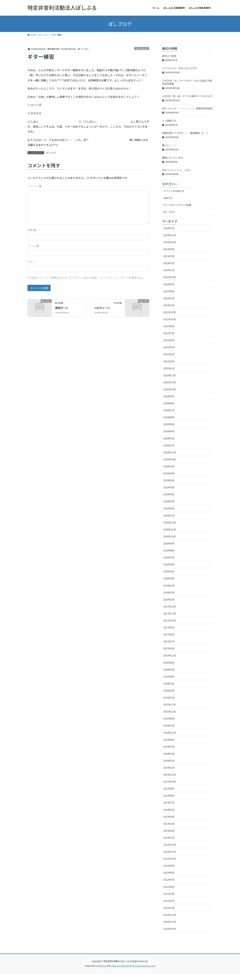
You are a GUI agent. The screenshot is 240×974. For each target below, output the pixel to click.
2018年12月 (169, 522)
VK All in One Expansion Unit (142, 965)
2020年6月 (168, 417)
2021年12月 (169, 312)
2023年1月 (168, 270)
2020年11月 (169, 382)
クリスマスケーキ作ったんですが (179, 68)
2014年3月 (168, 753)
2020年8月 (168, 403)
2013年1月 (168, 837)
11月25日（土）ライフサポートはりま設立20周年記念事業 (187, 82)
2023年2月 (168, 263)
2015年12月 (169, 704)
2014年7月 (168, 746)
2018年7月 (168, 557)
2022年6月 (168, 291)
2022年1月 (168, 305)
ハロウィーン (102, 308)
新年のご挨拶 (169, 56)
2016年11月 (169, 655)
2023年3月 (168, 256)
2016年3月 (168, 683)
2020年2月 (168, 445)
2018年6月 (168, 564)
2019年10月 (169, 459)
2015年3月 (168, 725)
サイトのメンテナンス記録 (177, 205)
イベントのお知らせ (173, 191)
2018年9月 (168, 543)
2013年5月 (168, 809)
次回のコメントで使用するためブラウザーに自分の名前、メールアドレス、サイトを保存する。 (87, 278)
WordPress (101, 965)
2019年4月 (168, 494)
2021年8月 (168, 326)
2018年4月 (168, 578)
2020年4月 (168, 431)
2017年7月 (168, 641)
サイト (32, 262)
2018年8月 (168, 550)
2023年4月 (168, 249)
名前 (32, 230)
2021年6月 (168, 340)
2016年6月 (168, 662)
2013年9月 (168, 788)
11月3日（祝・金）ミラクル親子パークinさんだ (187, 96)
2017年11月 (169, 613)
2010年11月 (169, 921)
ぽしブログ (141, 48)
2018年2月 (168, 592)
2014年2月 (168, 760)
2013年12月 (169, 774)
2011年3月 (168, 893)
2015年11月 (169, 711)
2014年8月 (168, 739)
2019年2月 (168, 508)
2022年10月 (169, 277)
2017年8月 (168, 634)
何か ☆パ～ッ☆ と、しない (176, 170)
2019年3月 (168, 501)
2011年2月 (168, 900)
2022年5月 (168, 298)
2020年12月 (169, 375)
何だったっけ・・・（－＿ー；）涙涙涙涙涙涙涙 (187, 108)
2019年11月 (169, 452)
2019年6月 (168, 480)
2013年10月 (169, 781)
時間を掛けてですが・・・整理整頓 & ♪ (185, 133)
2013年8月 (168, 795)
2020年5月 (168, 424)
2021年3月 (168, 354)
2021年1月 (168, 368)
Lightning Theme (119, 965)
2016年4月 (168, 676)
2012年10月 (169, 858)
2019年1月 (168, 515)
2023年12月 (169, 235)
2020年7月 (168, 410)
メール (33, 246)
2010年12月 (169, 914)
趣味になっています (172, 157)
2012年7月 (168, 879)
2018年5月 (168, 571)
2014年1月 (168, 767)
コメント (35, 186)
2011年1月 (168, 907)
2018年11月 (169, 529)
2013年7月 (168, 802)
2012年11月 (169, 851)
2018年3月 (168, 585)
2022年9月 (168, 284)
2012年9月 (168, 865)
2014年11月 (169, 732)
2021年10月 (169, 319)
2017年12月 (169, 606)
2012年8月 (168, 872)
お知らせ (168, 198)
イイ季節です (169, 120)
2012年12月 (169, 844)
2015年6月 (168, 718)
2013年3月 (168, 823)
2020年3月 (168, 438)
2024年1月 (168, 228)
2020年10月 (169, 389)
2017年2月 (168, 648)
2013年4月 (168, 816)
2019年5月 (168, 487)
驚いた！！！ (169, 145)
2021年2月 (168, 361)
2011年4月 (168, 886)
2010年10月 (169, 928)
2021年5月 (168, 347)
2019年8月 (168, 473)
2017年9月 (168, 627)
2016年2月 (168, 690)
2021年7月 (168, 333)
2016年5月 (168, 669)
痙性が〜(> (61, 308)
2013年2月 (168, 830)
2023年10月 (169, 242)
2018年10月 (169, 536)
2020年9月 (168, 396)
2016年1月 (168, 697)
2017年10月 (169, 620)
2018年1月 (168, 599)
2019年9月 (168, 466)
